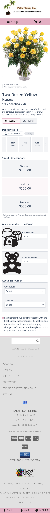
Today (29, 133)
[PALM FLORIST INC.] (25, 14)
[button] (25, 455)
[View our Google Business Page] (25, 403)
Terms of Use (25, 502)
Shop (12, 21)
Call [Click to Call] (8, 510)
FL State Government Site (36, 493)
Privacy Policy (13, 497)
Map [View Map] (25, 510)
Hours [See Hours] (41, 510)
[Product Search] (25, 341)
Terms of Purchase (33, 497)
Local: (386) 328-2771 (25, 424)
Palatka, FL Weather (10, 493)
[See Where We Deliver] (25, 356)
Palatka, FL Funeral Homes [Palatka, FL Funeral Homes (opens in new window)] (18, 483)
